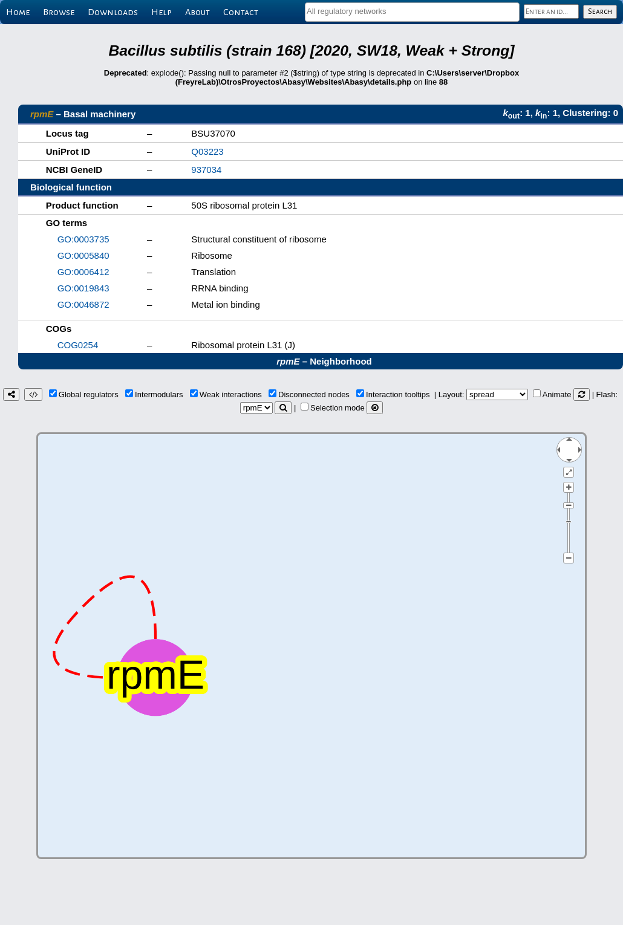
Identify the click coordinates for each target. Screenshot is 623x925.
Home (18, 12)
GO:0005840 (83, 255)
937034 (206, 169)
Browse (58, 12)
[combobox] (412, 12)
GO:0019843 (83, 288)
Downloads (113, 12)
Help (161, 12)
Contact (240, 12)
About (197, 12)
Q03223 (207, 151)
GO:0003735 (83, 239)
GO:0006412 (83, 272)
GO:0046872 (83, 304)
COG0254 (78, 345)
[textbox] (412, 11)
